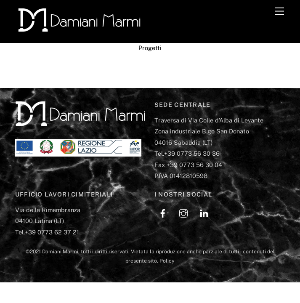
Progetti (150, 47)
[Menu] (279, 11)
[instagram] (183, 212)
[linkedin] (204, 212)
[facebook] (162, 212)
